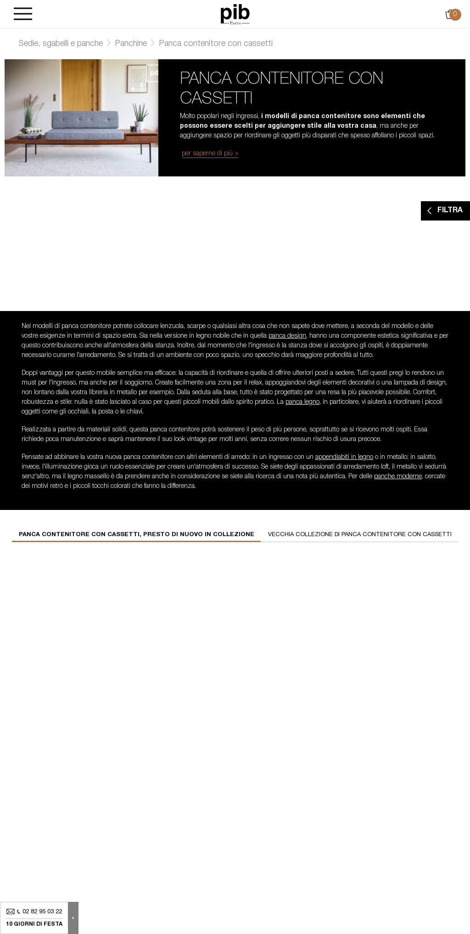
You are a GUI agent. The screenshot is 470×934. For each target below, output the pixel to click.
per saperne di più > (210, 154)
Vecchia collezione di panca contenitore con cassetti (360, 535)
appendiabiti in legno (344, 457)
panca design (287, 336)
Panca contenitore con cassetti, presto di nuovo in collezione (136, 535)
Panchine (131, 44)
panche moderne (398, 477)
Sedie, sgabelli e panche (60, 44)
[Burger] (23, 14)
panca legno (302, 402)
